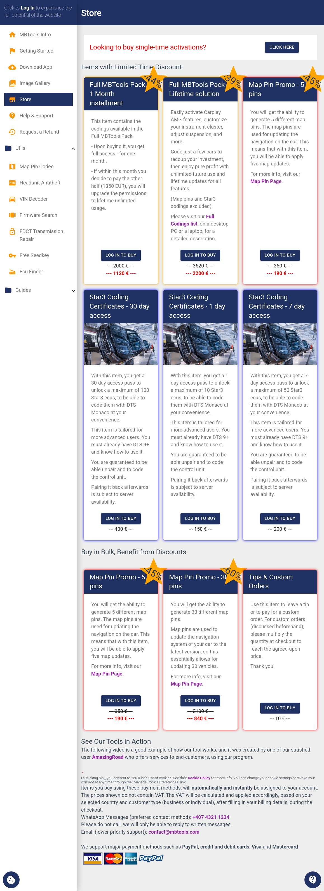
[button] (38, 34)
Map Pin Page (266, 181)
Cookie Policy (199, 778)
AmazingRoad (107, 757)
